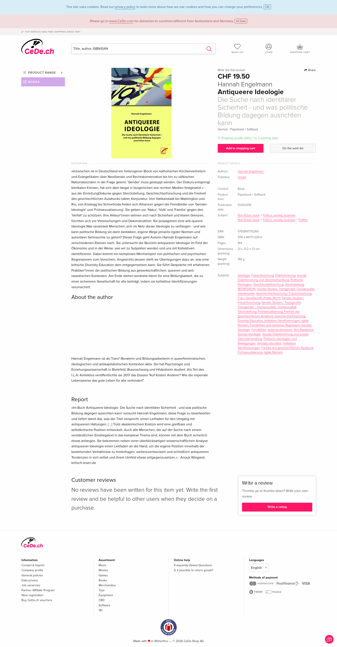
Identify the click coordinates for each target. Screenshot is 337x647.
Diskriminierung (285, 275)
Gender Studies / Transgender (281, 302)
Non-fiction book (249, 215)
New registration (32, 595)
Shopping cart (300, 48)
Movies (103, 570)
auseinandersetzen (280, 329)
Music (102, 565)
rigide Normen (273, 352)
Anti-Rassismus (303, 329)
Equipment (106, 595)
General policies (32, 575)
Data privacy (29, 580)
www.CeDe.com (121, 21)
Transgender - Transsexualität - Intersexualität (267, 307)
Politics (303, 219)
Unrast (242, 177)
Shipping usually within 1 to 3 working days (249, 138)
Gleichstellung (294, 284)
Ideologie (244, 275)
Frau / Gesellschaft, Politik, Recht (259, 298)
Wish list (237, 48)
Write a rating (277, 507)
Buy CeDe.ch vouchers (36, 600)
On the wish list (292, 148)
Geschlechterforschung (268, 284)
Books (34, 82)
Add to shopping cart (240, 148)
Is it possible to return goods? (193, 570)
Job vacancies (30, 585)
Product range (42, 73)
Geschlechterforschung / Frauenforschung (283, 293)
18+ (101, 610)
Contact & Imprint (32, 565)
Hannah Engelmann (251, 171)
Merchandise (107, 585)
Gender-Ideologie (249, 334)
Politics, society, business (279, 215)
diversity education (269, 343)
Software (104, 605)
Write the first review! (231, 70)
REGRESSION (246, 289)
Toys (102, 590)
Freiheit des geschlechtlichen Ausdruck (287, 347)
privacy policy (125, 7)
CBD (102, 600)
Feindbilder (258, 329)
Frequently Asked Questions (193, 565)
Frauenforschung (262, 275)
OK (267, 7)
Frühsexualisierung (250, 352)
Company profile (32, 570)
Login (269, 48)
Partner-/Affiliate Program (38, 590)
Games (103, 575)
